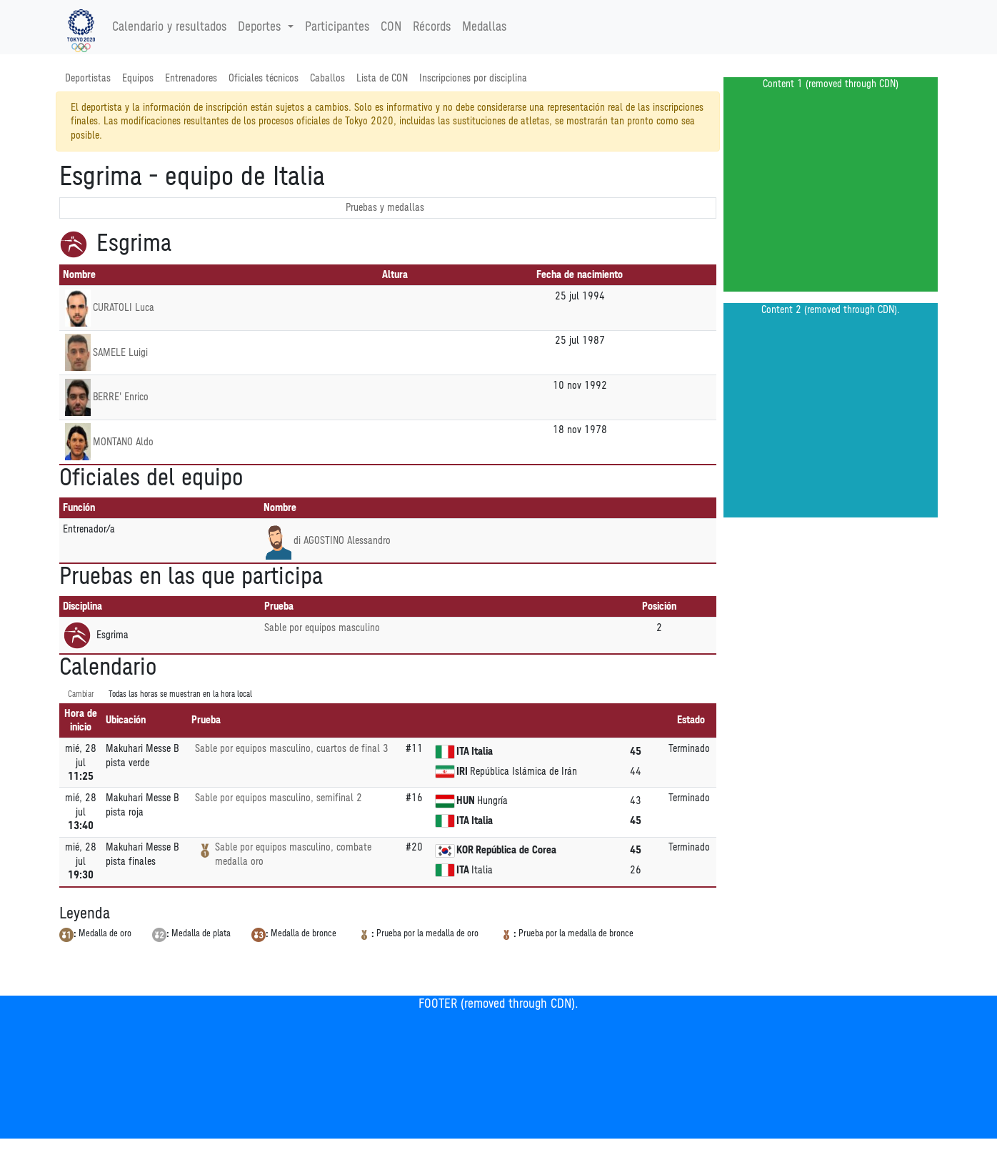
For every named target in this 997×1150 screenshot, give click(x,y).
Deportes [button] (261, 27)
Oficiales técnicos (264, 78)
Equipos (138, 78)
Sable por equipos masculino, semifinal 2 (278, 798)
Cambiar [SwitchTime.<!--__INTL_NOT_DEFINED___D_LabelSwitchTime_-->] (81, 694)
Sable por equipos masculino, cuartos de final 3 (292, 748)
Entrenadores (191, 78)
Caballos (327, 78)
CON (391, 27)
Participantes (337, 27)
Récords (432, 27)
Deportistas (88, 78)
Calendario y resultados (169, 27)
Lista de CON (382, 78)
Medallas (484, 27)
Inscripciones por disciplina (473, 78)
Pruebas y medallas (385, 207)
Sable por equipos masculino (322, 628)
